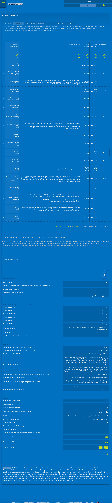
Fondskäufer (61, 23)
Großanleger (41, 23)
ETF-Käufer (71, 23)
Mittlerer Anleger (30, 23)
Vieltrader (51, 23)
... (108, 65)
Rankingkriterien (76, 226)
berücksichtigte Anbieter (62, 226)
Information (88, 2)
